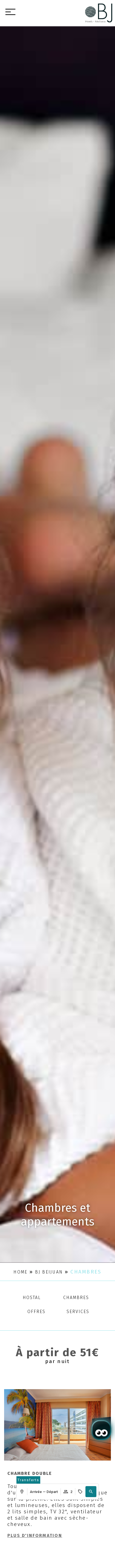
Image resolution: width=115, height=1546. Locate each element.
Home (20, 1272)
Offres (36, 1311)
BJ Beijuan (49, 1272)
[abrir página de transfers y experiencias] (28, 1480)
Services (78, 1311)
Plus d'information (34, 1535)
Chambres (76, 1297)
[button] (90, 1491)
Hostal (32, 1297)
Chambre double (29, 1473)
